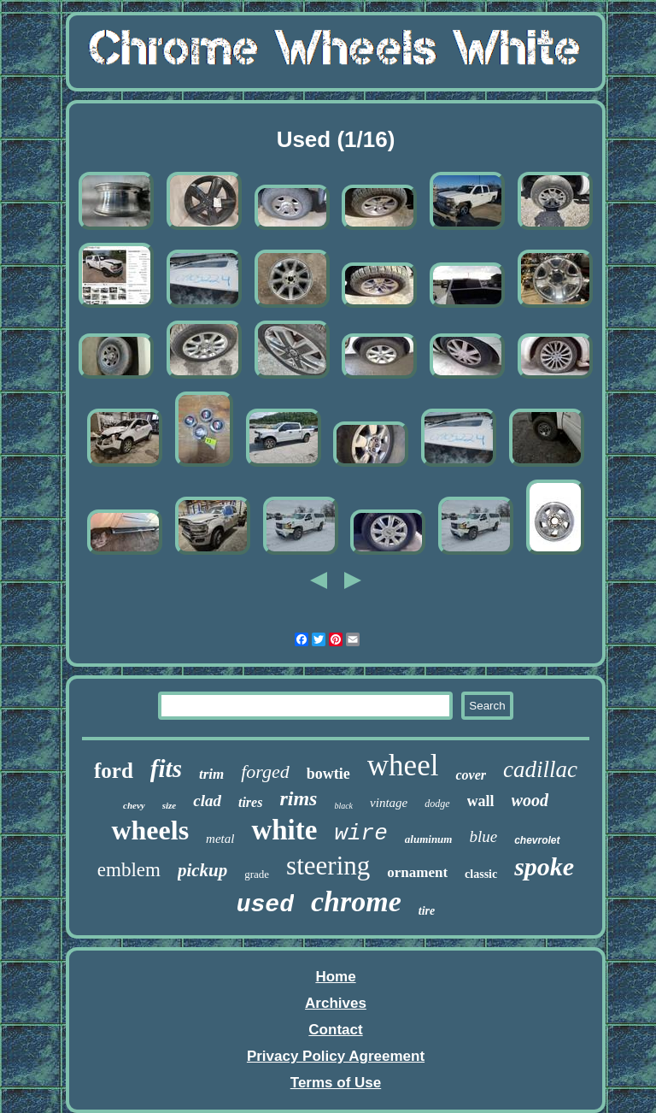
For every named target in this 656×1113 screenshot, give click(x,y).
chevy (134, 805)
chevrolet (536, 840)
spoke (544, 866)
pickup (202, 870)
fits (166, 768)
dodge (437, 804)
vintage (388, 803)
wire (360, 833)
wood (530, 800)
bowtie (328, 773)
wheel (403, 765)
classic (481, 874)
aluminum (429, 839)
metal (220, 838)
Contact (335, 1030)
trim (211, 774)
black (343, 805)
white (284, 830)
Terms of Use (335, 1083)
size (169, 805)
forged (265, 771)
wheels (150, 830)
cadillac (540, 769)
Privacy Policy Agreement (336, 1056)
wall (481, 801)
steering (328, 865)
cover (470, 775)
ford (113, 770)
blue (483, 836)
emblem (129, 869)
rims (298, 798)
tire (427, 910)
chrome (356, 901)
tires (250, 802)
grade (256, 874)
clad (207, 801)
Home (335, 977)
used (265, 905)
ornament (417, 872)
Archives (335, 1003)
